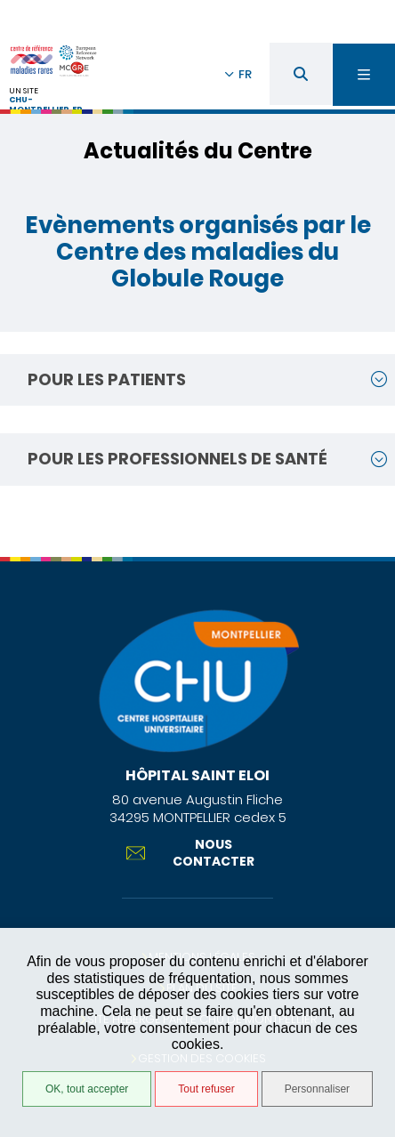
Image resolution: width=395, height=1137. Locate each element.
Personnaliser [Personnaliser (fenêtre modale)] (317, 1089)
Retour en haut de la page (368, 548)
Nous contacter (190, 852)
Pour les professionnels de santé (177, 459)
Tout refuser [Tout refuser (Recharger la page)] (206, 1089)
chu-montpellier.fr (46, 104)
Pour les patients (107, 379)
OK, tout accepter (86, 1089)
